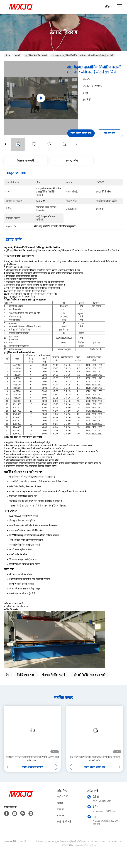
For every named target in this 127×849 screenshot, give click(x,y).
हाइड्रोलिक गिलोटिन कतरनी (36, 55)
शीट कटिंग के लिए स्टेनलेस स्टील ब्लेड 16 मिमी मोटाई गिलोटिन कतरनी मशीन (95, 759)
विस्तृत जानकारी (25, 160)
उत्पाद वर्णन (72, 160)
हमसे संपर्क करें (64, 821)
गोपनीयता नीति (10, 841)
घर (7, 55)
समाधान (60, 809)
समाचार (60, 815)
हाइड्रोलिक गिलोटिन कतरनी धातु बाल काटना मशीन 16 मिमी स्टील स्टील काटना (32, 759)
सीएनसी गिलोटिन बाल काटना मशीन (90, 674)
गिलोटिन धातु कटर (25, 674)
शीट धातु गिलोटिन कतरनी (53, 674)
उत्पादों (17, 55)
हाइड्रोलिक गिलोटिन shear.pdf (16, 606)
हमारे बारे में (62, 796)
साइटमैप (23, 841)
